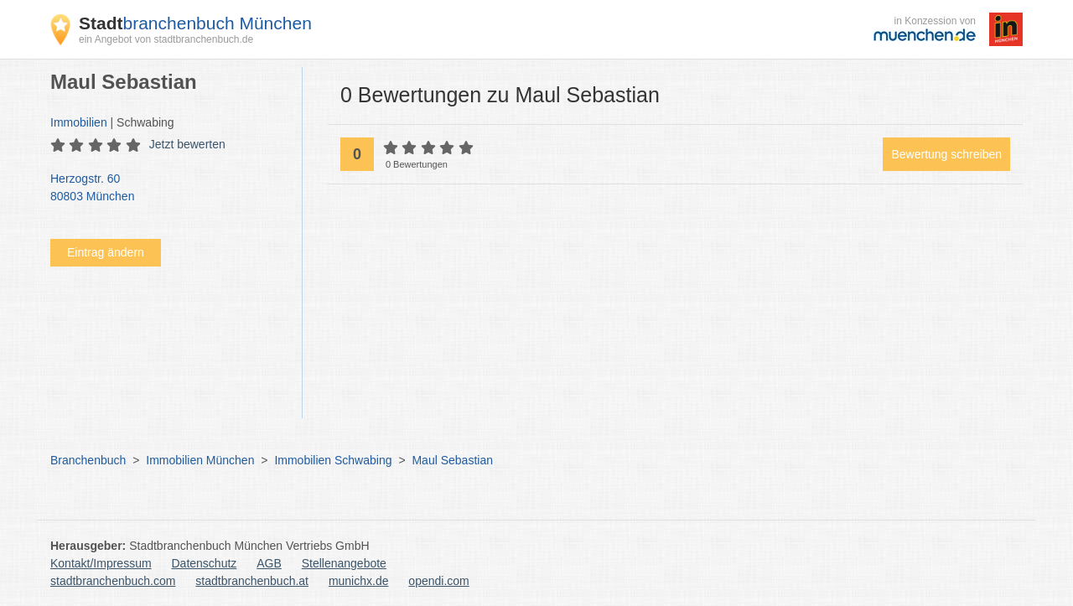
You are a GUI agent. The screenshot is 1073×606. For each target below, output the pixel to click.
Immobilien (78, 122)
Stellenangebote (344, 563)
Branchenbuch (88, 460)
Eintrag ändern (105, 252)
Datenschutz (204, 563)
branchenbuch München (195, 23)
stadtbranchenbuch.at (251, 581)
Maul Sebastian (452, 460)
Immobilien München (200, 460)
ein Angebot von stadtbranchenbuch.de (166, 39)
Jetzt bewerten (187, 144)
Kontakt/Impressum (101, 563)
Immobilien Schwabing (332, 460)
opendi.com (438, 581)
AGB (269, 563)
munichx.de (359, 581)
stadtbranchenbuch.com (112, 581)
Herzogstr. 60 (167, 188)
